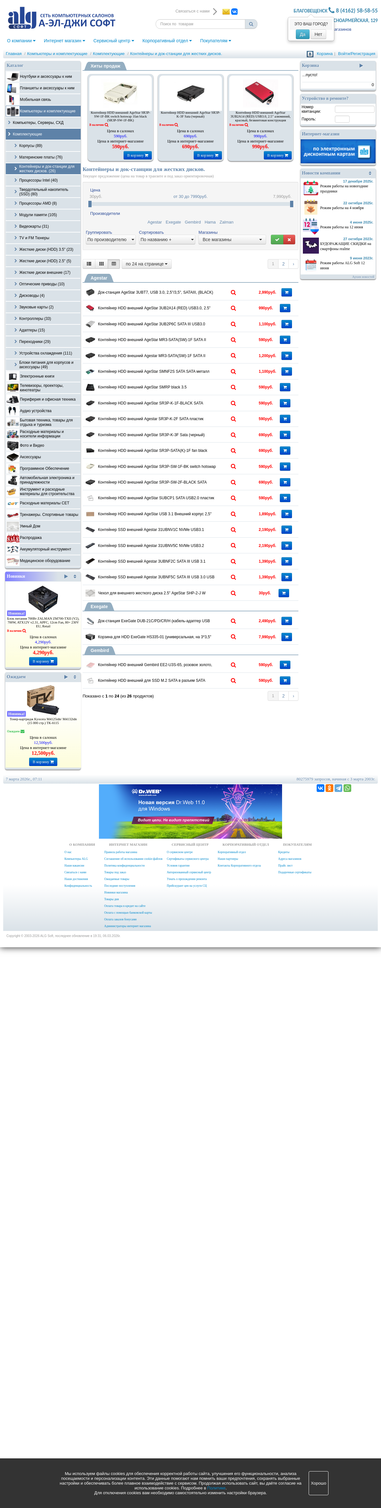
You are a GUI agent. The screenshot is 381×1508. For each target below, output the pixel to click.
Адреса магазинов (289, 1419)
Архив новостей (363, 277)
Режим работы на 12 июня (341, 227)
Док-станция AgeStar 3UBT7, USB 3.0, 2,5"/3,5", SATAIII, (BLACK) (181, 291)
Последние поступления (119, 1446)
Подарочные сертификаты (295, 1433)
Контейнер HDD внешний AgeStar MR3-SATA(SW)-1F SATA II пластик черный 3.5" (181, 417)
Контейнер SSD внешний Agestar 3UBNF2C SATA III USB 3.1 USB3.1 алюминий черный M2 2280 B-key (181, 1004)
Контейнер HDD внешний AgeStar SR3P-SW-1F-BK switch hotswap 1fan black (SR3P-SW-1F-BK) (120, 116)
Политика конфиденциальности (124, 1426)
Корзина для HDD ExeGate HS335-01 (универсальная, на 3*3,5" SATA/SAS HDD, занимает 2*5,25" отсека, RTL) (181, 1186)
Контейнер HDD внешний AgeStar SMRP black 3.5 (179, 541)
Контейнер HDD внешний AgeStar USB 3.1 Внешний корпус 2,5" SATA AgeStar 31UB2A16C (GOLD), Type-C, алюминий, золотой (181, 880)
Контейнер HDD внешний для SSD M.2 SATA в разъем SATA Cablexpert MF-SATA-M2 (181, 1280)
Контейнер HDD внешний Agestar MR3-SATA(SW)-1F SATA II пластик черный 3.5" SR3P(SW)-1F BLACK (181, 461)
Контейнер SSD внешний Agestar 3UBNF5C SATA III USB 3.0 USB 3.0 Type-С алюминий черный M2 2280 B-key (181, 1048)
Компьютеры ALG (76, 1419)
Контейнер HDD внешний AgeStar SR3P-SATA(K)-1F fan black (181, 710)
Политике (216, 1488)
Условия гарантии (178, 1426)
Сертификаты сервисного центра (188, 1419)
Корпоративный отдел (167, 40)
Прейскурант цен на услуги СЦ (187, 1446)
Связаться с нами (75, 1433)
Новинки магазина (116, 1453)
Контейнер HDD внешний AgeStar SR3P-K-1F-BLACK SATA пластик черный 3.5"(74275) (181, 585)
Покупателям (215, 40)
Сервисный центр (113, 40)
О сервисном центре (180, 1412)
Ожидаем (37, 677)
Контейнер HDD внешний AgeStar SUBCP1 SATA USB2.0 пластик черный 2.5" (181, 836)
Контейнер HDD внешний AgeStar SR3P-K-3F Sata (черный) (190, 114)
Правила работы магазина (120, 1412)
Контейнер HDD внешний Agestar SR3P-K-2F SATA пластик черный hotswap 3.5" (181, 627)
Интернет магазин (64, 40)
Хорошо (318, 1483)
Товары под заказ (115, 1433)
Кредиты (283, 1412)
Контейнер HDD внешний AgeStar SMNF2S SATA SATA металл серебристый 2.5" (181, 501)
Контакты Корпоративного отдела (239, 1426)
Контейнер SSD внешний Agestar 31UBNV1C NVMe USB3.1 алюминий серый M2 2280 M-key (181, 920)
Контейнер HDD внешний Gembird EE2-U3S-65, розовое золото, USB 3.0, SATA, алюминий (181, 1238)
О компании (21, 40)
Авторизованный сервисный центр (189, 1433)
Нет (318, 34)
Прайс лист (285, 1426)
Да (302, 34)
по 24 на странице (146, 263)
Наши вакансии (74, 1426)
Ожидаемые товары (116, 1439)
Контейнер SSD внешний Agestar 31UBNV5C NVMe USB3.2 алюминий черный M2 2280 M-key (181, 962)
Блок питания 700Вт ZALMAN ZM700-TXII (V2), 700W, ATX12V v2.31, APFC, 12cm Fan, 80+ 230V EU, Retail (43, 622)
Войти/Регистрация (356, 53)
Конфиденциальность (78, 1446)
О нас (67, 1412)
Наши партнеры (228, 1419)
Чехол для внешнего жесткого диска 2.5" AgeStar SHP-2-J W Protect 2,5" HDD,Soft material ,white (181, 1088)
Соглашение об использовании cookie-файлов (133, 1419)
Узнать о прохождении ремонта (187, 1439)
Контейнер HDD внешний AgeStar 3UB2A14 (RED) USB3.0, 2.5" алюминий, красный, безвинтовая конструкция (260, 116)
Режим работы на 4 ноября (342, 208)
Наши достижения (76, 1439)
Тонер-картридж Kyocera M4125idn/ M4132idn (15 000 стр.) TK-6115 (43, 721)
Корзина (325, 53)
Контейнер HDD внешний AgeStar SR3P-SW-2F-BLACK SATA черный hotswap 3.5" (181, 794)
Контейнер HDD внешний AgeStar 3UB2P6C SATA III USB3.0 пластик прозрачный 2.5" (181, 375)
